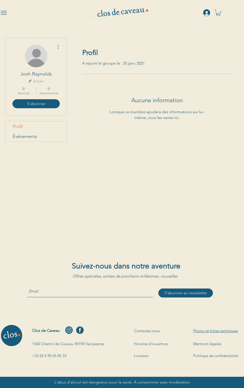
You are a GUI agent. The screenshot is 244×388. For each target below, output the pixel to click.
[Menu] (3, 12)
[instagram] (69, 330)
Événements (25, 136)
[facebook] (80, 330)
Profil (18, 126)
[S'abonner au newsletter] (185, 293)
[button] (218, 12)
